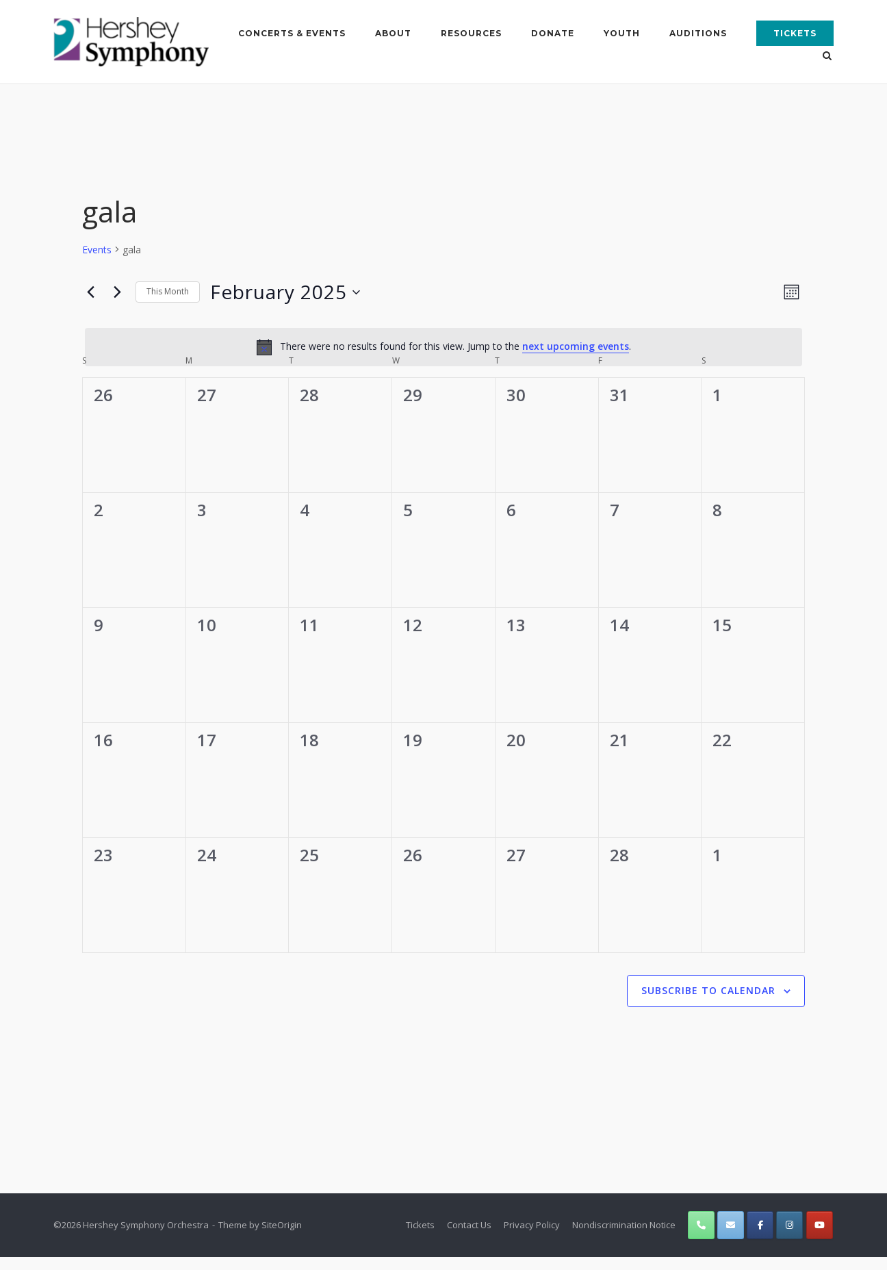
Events (97, 248)
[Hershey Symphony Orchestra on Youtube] (819, 1225)
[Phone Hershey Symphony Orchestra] (701, 1225)
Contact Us (469, 1225)
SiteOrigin (281, 1225)
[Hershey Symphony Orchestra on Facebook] (760, 1225)
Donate (552, 33)
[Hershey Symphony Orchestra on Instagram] (789, 1225)
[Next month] (117, 291)
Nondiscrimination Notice (624, 1225)
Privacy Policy (532, 1225)
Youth (622, 33)
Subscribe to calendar (708, 990)
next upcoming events (575, 346)
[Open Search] (828, 57)
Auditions (698, 33)
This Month (167, 291)
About (393, 33)
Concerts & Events (292, 33)
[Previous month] (90, 291)
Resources (471, 33)
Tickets (795, 33)
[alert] (443, 346)
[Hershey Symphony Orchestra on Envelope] (730, 1225)
